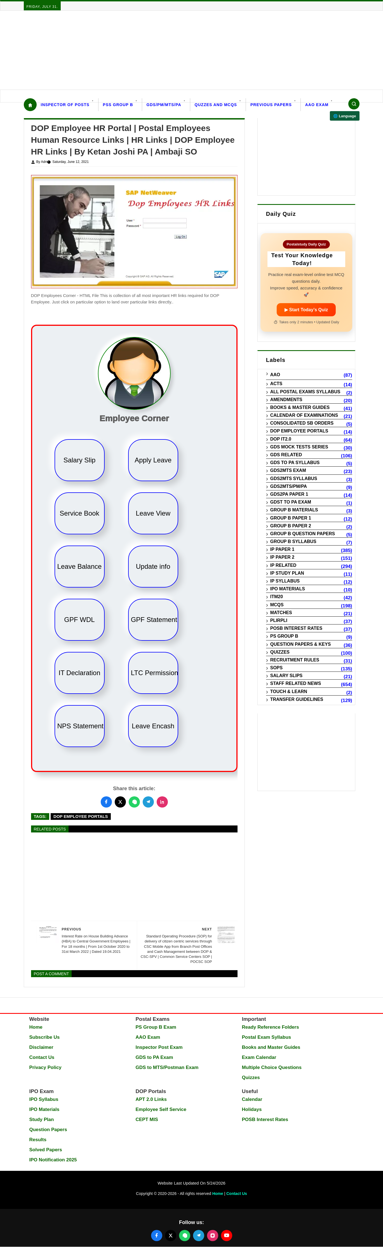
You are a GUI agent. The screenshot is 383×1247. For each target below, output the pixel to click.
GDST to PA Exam (290, 502)
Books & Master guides (300, 407)
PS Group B (284, 636)
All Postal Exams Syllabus (305, 391)
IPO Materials (287, 588)
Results (37, 1139)
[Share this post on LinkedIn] (162, 802)
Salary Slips (286, 675)
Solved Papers (45, 1149)
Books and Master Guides (271, 1047)
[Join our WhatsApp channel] (184, 1235)
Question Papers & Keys (300, 644)
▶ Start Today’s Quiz (306, 309)
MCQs (277, 604)
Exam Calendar (259, 1057)
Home (36, 1027)
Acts (276, 383)
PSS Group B (118, 104)
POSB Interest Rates (296, 628)
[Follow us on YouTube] (226, 1235)
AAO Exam (316, 104)
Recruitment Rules (294, 660)
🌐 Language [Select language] (344, 116)
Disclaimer (41, 1047)
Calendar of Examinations (304, 415)
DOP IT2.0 (280, 439)
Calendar (252, 1099)
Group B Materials (294, 509)
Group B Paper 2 (290, 525)
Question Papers (48, 1129)
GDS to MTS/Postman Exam (167, 1067)
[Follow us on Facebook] (156, 1235)
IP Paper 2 (282, 557)
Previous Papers (271, 104)
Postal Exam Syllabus (266, 1037)
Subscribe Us (44, 1037)
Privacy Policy (45, 1067)
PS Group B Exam (156, 1027)
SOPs (276, 667)
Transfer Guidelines (296, 699)
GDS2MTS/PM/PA (288, 486)
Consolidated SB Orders (301, 423)
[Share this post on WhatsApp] (134, 802)
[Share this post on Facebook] (106, 802)
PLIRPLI (278, 620)
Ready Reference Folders (270, 1027)
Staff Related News (295, 683)
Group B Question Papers (302, 533)
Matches (281, 612)
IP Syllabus (285, 581)
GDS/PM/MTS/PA (164, 104)
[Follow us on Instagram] (212, 1235)
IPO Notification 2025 (53, 1159)
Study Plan (41, 1119)
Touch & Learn (288, 691)
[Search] (353, 103)
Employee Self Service (161, 1109)
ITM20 (276, 596)
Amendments (286, 399)
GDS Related (286, 454)
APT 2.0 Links (151, 1099)
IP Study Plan (287, 573)
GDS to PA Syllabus (295, 462)
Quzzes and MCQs (216, 104)
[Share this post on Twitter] (120, 802)
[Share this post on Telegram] (148, 802)
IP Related (283, 565)
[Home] (30, 104)
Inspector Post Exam (159, 1047)
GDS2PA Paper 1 (289, 494)
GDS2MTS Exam (288, 470)
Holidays (252, 1109)
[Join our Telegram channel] (198, 1235)
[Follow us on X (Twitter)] (170, 1235)
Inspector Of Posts (65, 104)
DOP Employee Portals (80, 816)
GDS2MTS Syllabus (293, 478)
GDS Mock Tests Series (299, 446)
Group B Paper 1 (290, 518)
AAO (275, 374)
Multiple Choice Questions (272, 1067)
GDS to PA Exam (154, 1057)
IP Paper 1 (282, 549)
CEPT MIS (147, 1119)
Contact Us (42, 1057)
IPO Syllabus (43, 1099)
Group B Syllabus (293, 541)
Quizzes (280, 652)
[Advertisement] (168, 50)
